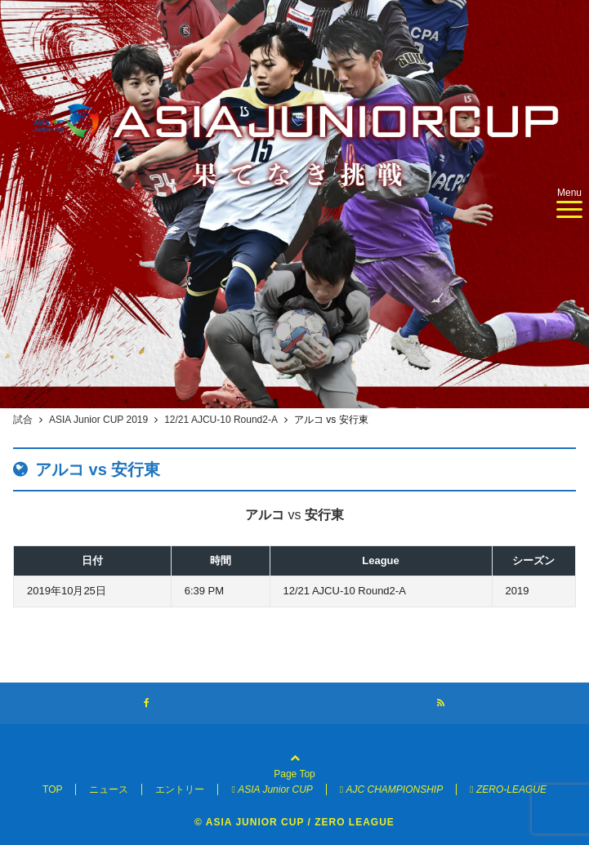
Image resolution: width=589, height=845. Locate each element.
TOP (52, 789)
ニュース (108, 789)
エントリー (179, 789)
